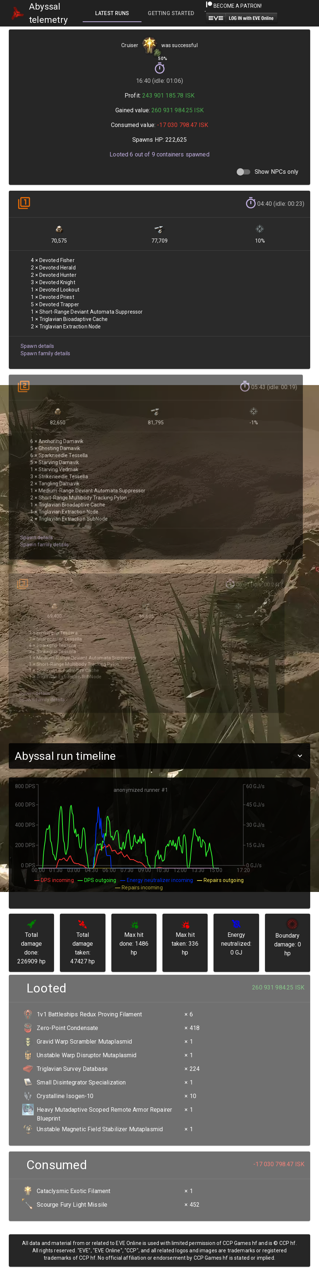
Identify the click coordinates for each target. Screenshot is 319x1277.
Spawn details (36, 341)
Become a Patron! (234, 6)
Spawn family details (44, 348)
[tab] (112, 13)
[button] (159, 756)
